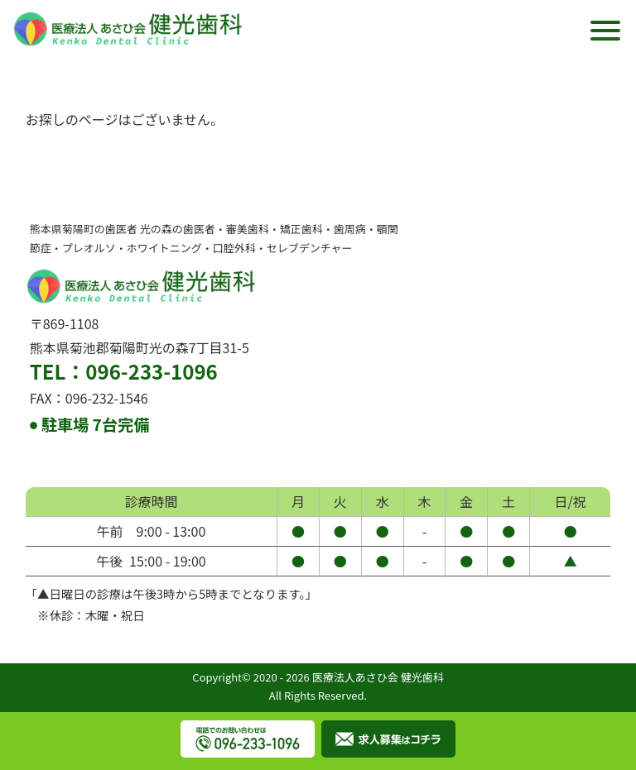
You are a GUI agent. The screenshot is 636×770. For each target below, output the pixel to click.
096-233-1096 (151, 370)
